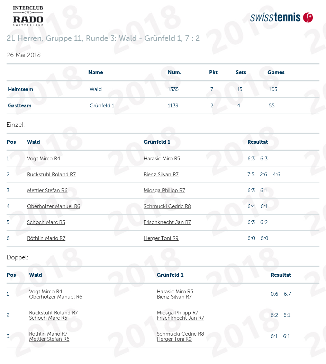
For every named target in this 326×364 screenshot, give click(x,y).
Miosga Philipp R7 (164, 190)
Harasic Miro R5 (162, 158)
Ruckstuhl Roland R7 (51, 174)
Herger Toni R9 (161, 238)
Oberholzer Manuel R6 (53, 206)
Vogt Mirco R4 (43, 158)
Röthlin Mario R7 (46, 238)
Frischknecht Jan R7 (167, 222)
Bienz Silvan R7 (161, 174)
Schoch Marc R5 (46, 222)
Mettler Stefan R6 (47, 190)
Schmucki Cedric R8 (167, 206)
